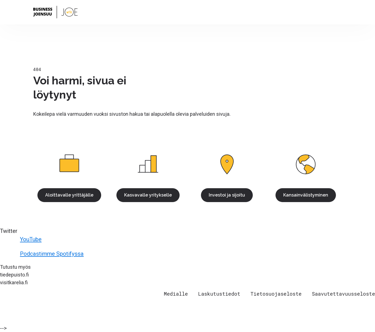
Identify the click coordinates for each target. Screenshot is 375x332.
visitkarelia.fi (14, 282)
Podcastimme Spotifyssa (43, 253)
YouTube (22, 239)
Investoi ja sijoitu (227, 195)
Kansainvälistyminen (305, 195)
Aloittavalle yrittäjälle (69, 195)
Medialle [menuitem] (176, 293)
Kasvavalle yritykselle (148, 195)
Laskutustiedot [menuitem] (219, 293)
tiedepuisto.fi (14, 275)
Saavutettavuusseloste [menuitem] (343, 293)
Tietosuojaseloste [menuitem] (276, 293)
